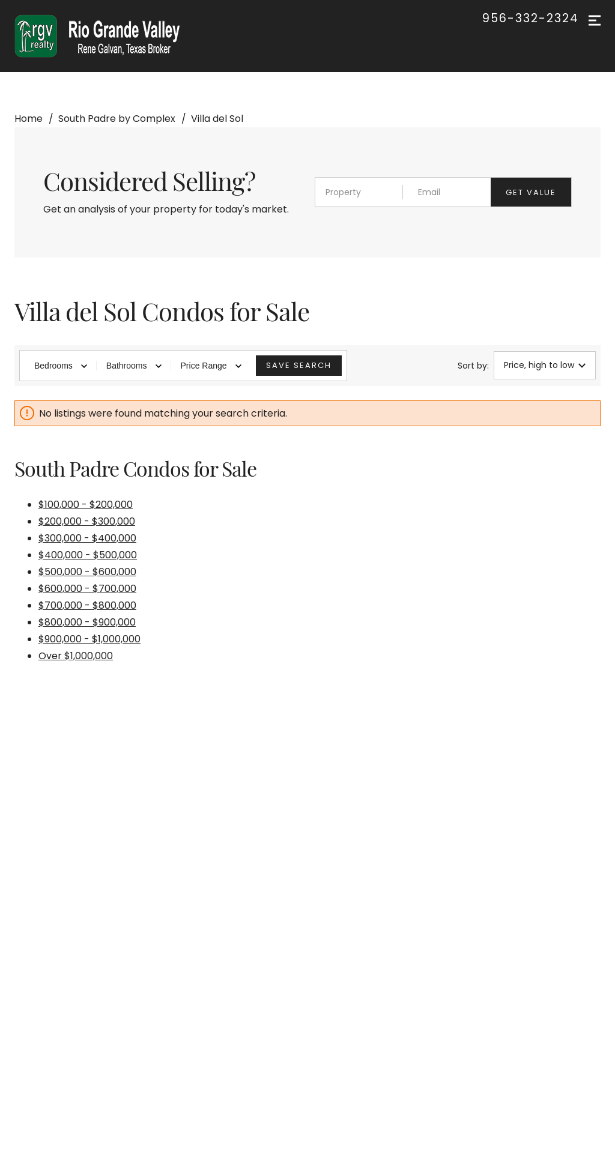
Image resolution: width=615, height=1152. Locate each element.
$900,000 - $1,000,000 (89, 639)
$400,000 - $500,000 (87, 555)
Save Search (299, 365)
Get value (531, 192)
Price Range (211, 365)
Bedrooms (60, 365)
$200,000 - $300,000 (86, 521)
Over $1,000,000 (75, 656)
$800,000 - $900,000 (87, 622)
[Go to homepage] (109, 36)
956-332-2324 (530, 18)
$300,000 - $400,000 (87, 538)
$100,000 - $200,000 (85, 504)
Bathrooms (134, 365)
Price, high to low (545, 365)
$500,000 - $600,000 (87, 572)
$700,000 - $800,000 (87, 605)
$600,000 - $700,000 (87, 589)
